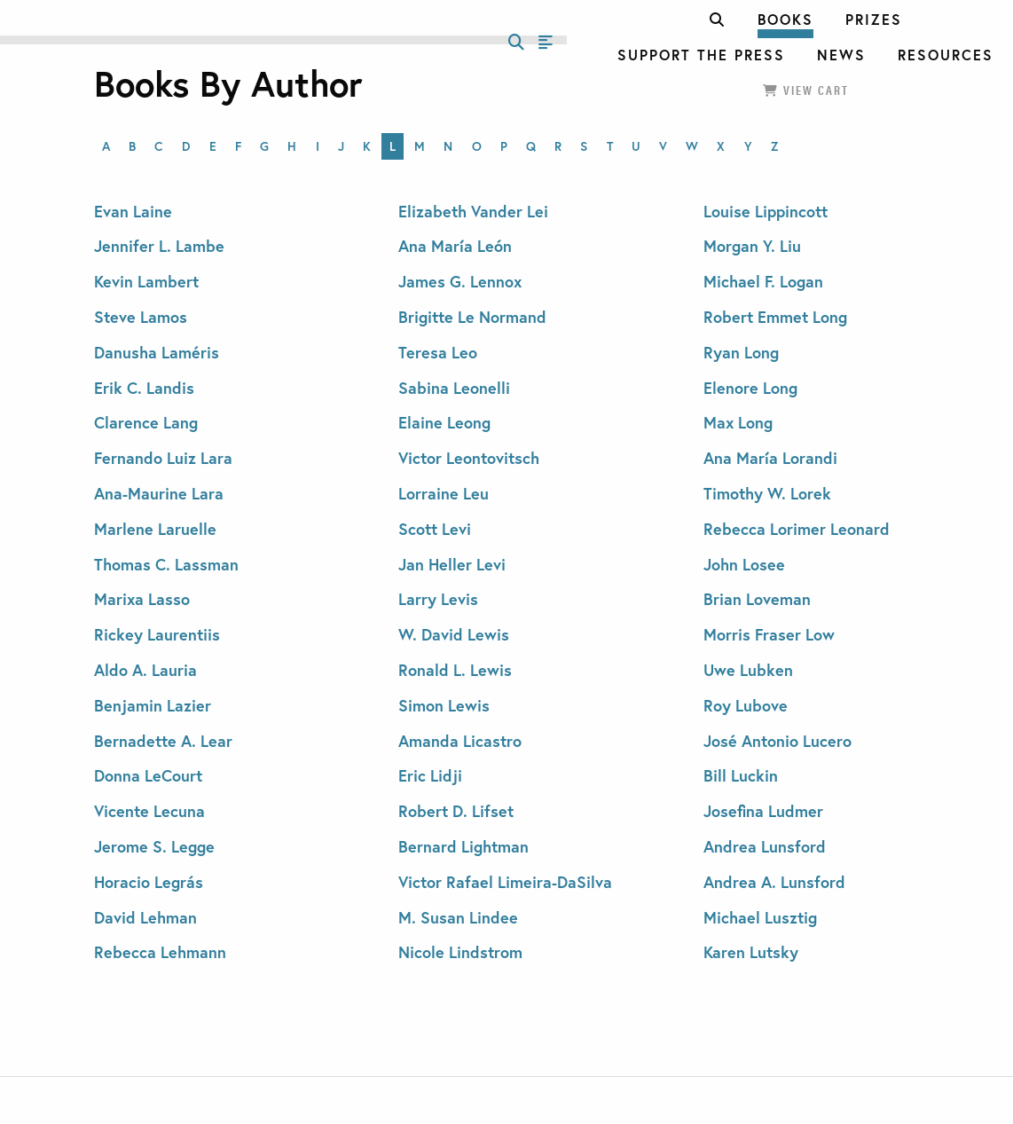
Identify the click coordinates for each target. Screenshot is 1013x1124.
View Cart (806, 89)
